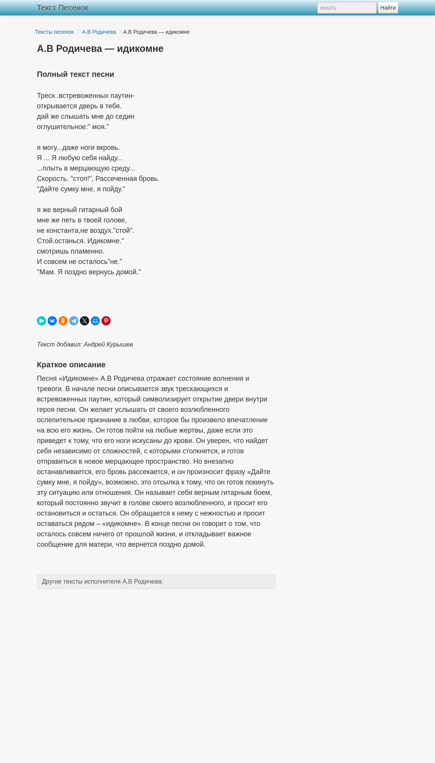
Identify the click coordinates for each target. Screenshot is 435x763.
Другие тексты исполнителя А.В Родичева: (102, 581)
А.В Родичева (99, 32)
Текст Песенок (62, 7)
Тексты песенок (54, 32)
